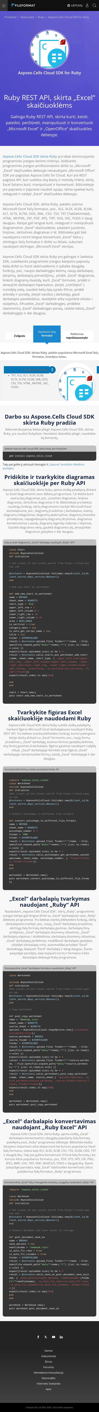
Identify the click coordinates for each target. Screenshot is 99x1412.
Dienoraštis (49, 1378)
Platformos (77, 336)
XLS (19, 375)
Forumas (48, 1367)
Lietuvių (75, 5)
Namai (49, 1350)
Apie (48, 1389)
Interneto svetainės (48, 1383)
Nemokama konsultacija (48, 1372)
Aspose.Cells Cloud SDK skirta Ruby (30, 156)
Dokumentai (48, 1356)
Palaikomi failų (47, 333)
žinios (48, 1361)
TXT (13, 375)
